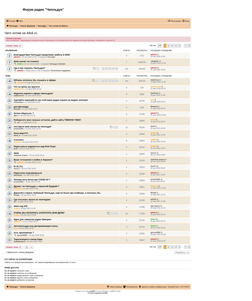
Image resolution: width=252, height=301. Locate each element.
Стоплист (19, 140)
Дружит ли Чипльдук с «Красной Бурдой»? (36, 186)
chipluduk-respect (21, 155)
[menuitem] (19, 21)
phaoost (17, 142)
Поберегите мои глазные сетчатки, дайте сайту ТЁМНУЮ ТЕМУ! (47, 120)
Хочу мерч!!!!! (21, 133)
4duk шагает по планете (26, 61)
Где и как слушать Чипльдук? (29, 68)
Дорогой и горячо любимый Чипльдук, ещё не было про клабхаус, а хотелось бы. (57, 193)
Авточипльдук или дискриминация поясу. (36, 226)
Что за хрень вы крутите (27, 87)
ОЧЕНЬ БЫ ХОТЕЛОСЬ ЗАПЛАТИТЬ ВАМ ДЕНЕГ (39, 213)
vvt (18, 122)
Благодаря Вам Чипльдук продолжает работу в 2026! (42, 55)
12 (113, 69)
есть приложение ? (24, 232)
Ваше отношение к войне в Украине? (33, 160)
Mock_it (17, 135)
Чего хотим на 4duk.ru (21, 33)
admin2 (17, 57)
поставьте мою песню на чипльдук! (32, 126)
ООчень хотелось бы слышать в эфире (35, 80)
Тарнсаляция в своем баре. (28, 239)
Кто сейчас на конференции (18, 259)
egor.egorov (155, 206)
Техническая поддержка (60, 70)
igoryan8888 (22, 235)
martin (16, 215)
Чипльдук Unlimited (57, 64)
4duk (16, 153)
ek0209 (153, 199)
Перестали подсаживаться (28, 173)
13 (116, 69)
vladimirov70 (19, 96)
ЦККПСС (17, 222)
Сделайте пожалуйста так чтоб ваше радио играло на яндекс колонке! (51, 100)
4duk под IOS (20, 206)
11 (109, 69)
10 (106, 69)
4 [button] (175, 45)
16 (116, 81)
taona (152, 120)
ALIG (16, 149)
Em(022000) (19, 129)
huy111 (153, 153)
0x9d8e (153, 133)
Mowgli (16, 195)
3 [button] (172, 45)
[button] (159, 46)
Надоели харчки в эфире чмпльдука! (33, 93)
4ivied (16, 208)
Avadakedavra (19, 241)
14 (109, 81)
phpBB (92, 291)
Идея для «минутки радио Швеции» (33, 219)
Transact (17, 188)
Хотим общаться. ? (24, 113)
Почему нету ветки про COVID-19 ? (32, 179)
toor (152, 100)
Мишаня (17, 109)
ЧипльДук (51, 57)
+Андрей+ (154, 61)
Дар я (16, 115)
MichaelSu (18, 175)
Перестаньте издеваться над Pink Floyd (34, 146)
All (15, 202)
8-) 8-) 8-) (18, 166)
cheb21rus (154, 80)
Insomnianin (18, 102)
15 (113, 81)
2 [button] (168, 45)
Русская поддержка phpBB (97, 293)
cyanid (20, 83)
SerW (152, 126)
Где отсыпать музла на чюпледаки (32, 199)
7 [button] (185, 45)
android (20, 162)
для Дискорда (21, 106)
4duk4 (19, 64)
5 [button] (179, 45)
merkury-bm (19, 89)
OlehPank (154, 93)
